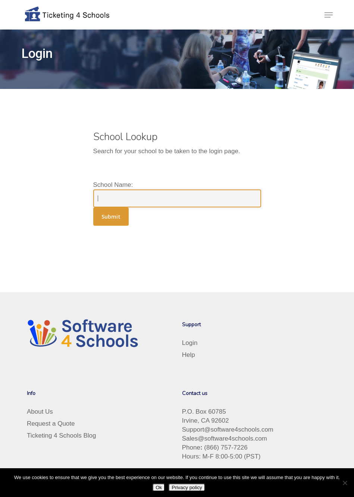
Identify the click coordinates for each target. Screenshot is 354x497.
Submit (110, 216)
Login (190, 342)
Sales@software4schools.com (224, 438)
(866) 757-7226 (225, 447)
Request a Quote (51, 423)
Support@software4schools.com (227, 429)
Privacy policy (187, 487)
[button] (329, 15)
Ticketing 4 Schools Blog (61, 435)
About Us (40, 411)
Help (188, 354)
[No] (344, 483)
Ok (159, 487)
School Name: (113, 184)
